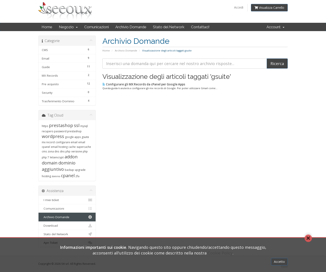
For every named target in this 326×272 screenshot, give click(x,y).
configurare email (66, 142)
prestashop (61, 125)
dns (62, 151)
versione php (79, 151)
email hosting (59, 147)
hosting (46, 176)
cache (72, 147)
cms (44, 151)
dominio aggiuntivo (58, 166)
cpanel (68, 175)
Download (67, 225)
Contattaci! (200, 27)
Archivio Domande (130, 27)
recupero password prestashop (62, 131)
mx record (48, 142)
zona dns (53, 151)
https (45, 126)
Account (275, 27)
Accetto (279, 262)
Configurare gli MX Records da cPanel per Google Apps (143, 84)
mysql (84, 126)
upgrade (80, 170)
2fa (77, 176)
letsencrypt (57, 157)
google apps (73, 137)
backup (69, 170)
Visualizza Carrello (269, 7)
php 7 (45, 157)
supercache (84, 147)
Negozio (68, 27)
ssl (76, 125)
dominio (56, 176)
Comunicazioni (96, 27)
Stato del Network (168, 27)
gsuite (85, 137)
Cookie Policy (220, 253)
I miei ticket (67, 200)
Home (47, 27)
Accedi (238, 7)
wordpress (53, 136)
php (67, 151)
